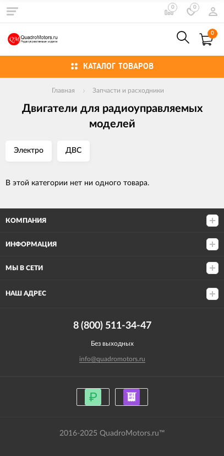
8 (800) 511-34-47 (159, 39)
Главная (63, 90)
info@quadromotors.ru (112, 359)
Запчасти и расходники (128, 90)
